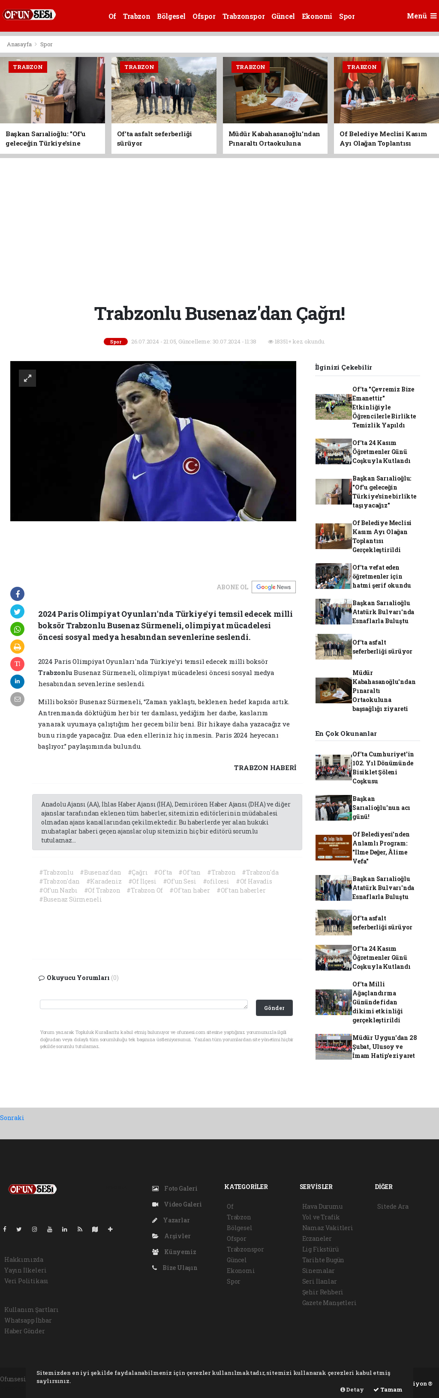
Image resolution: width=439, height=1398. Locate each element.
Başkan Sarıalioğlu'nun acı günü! (381, 808)
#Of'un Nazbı (58, 890)
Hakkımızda (23, 1259)
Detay (352, 1389)
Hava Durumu (322, 1206)
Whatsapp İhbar (27, 1320)
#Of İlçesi (142, 881)
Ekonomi (317, 16)
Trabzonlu (56, 672)
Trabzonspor (244, 16)
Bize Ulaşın (175, 1268)
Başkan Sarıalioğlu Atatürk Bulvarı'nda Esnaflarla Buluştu (383, 612)
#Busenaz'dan (100, 872)
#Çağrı (138, 872)
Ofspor (204, 16)
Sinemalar (318, 1271)
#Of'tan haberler (241, 890)
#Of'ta (163, 872)
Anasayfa (20, 44)
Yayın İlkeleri (25, 1270)
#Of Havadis (254, 881)
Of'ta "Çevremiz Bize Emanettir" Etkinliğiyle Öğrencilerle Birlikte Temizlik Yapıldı (384, 407)
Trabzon (136, 16)
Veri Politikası (26, 1281)
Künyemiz (174, 1252)
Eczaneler (317, 1238)
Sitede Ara (392, 1206)
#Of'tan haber (189, 890)
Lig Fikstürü (320, 1249)
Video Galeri (176, 1204)
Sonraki (12, 1118)
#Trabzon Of (144, 890)
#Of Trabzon (102, 890)
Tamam (388, 1389)
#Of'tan (189, 872)
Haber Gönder (24, 1331)
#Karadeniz (104, 881)
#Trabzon (221, 872)
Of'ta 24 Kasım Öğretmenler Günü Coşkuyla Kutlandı (381, 452)
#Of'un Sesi (179, 881)
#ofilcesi (216, 881)
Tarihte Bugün (323, 1260)
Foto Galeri (175, 1188)
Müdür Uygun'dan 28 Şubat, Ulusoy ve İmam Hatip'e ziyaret (384, 1047)
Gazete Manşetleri (329, 1303)
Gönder (274, 1007)
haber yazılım (21, 1388)
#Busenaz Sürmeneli (70, 899)
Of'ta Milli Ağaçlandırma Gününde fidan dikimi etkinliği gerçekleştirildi (377, 1002)
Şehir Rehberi (323, 1292)
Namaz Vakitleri (327, 1228)
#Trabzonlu (56, 872)
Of (112, 16)
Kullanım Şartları (31, 1309)
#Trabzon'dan (59, 881)
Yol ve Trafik (321, 1217)
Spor (347, 16)
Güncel (283, 16)
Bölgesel (171, 16)
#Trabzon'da (260, 872)
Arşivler (171, 1236)
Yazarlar (170, 1220)
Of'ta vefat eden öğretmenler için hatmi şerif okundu (381, 576)
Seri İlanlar (319, 1281)
